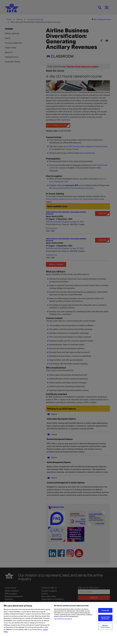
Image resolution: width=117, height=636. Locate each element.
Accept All (105, 612)
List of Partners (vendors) (63, 620)
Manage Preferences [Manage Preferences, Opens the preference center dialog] (105, 628)
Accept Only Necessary (105, 619)
